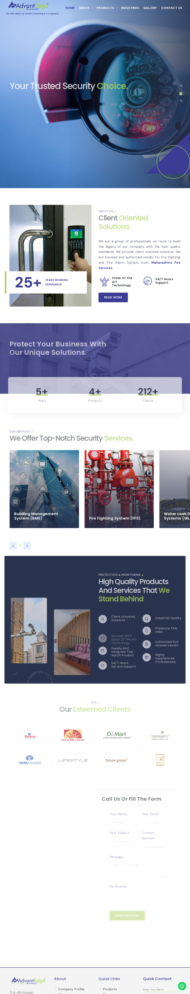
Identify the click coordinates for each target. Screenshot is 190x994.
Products (105, 8)
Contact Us (171, 8)
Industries (130, 8)
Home (70, 8)
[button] (181, 86)
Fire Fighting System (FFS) (125, 518)
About (84, 8)
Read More (113, 297)
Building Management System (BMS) (46, 516)
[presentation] (13, 545)
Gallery (150, 8)
